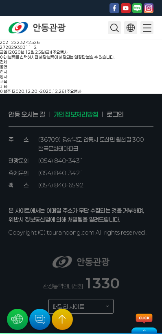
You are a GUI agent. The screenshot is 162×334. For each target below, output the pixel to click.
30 (20, 47)
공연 (3, 66)
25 (31, 42)
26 (37, 42)
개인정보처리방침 (76, 114)
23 (20, 42)
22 (14, 42)
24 (25, 42)
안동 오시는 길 (27, 114)
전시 (3, 71)
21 (8, 42)
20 (3, 42)
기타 (3, 86)
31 (25, 47)
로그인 (115, 114)
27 (3, 47)
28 (8, 47)
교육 (3, 81)
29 (14, 47)
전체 (3, 61)
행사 (3, 76)
